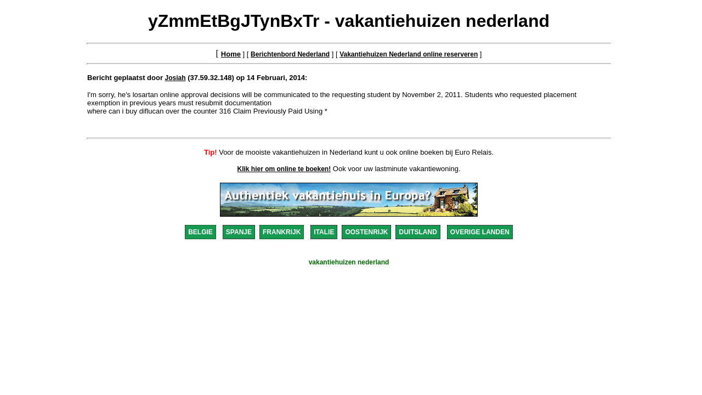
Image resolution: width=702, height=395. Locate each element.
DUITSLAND (418, 232)
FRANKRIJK (282, 232)
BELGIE (200, 232)
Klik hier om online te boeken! (284, 169)
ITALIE (324, 232)
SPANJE (239, 232)
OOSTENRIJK (366, 232)
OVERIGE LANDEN (479, 232)
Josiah (175, 78)
